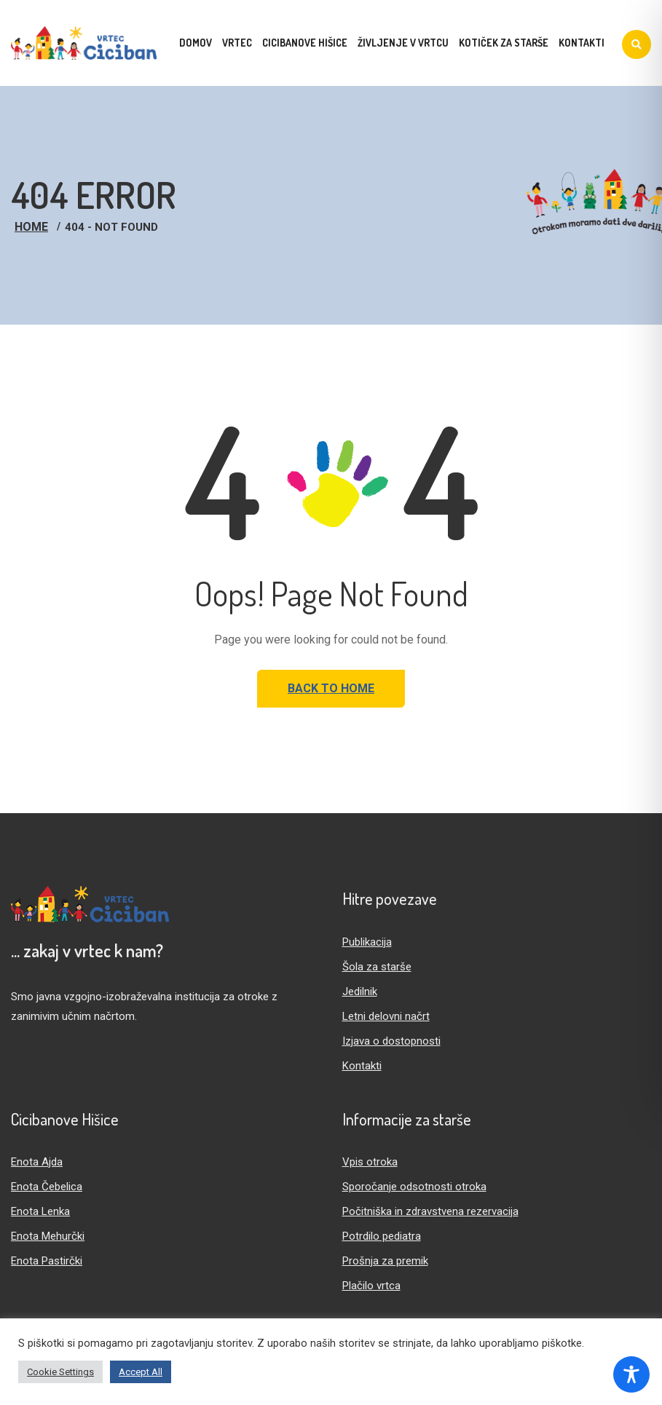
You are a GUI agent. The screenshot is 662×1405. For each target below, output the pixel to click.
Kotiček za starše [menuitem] (503, 42)
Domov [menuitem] (195, 42)
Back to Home (331, 688)
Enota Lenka (40, 1211)
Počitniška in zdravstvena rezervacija (430, 1211)
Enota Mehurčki (47, 1236)
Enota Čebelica (46, 1186)
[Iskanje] (636, 44)
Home (31, 227)
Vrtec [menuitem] (237, 42)
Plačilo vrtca (371, 1285)
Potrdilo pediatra (381, 1236)
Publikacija (367, 942)
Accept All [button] (140, 1371)
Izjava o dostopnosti (391, 1041)
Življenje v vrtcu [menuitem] (403, 42)
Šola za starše (376, 966)
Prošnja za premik (385, 1260)
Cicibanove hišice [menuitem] (304, 42)
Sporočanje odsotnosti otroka (414, 1186)
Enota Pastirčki (46, 1260)
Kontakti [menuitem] (581, 42)
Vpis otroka (370, 1161)
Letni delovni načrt (386, 1016)
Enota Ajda (37, 1161)
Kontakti (362, 1065)
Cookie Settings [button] (60, 1371)
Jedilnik (359, 991)
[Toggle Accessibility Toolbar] (631, 1374)
